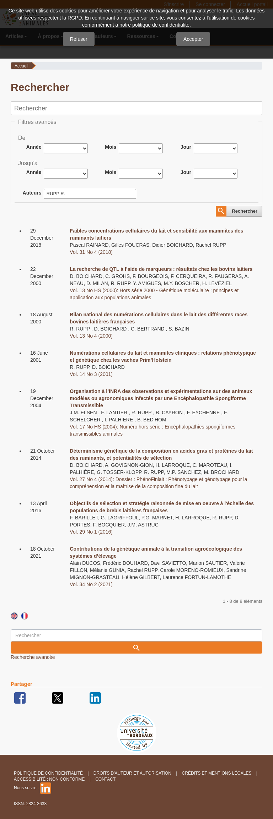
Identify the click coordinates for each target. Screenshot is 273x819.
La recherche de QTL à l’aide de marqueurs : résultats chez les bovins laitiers (161, 269)
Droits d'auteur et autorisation (132, 773)
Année (34, 147)
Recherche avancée (33, 657)
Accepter (193, 39)
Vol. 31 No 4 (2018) (91, 252)
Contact (105, 779)
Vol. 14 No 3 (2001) (91, 374)
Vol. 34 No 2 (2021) (91, 584)
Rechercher (244, 211)
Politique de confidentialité (48, 773)
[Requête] (136, 635)
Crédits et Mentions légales (217, 773)
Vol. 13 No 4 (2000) (91, 336)
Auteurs (32, 193)
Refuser (78, 39)
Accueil (21, 66)
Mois (110, 147)
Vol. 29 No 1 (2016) (91, 532)
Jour (186, 147)
